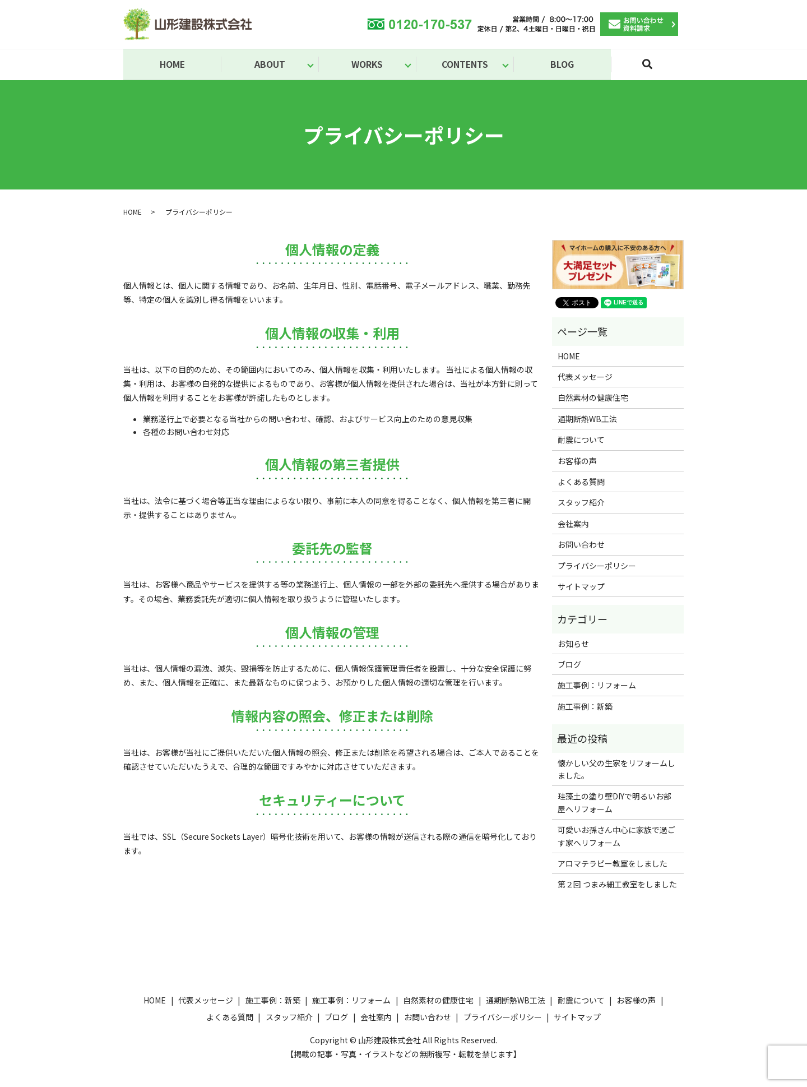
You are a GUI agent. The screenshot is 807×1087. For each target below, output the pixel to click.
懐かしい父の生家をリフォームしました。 (616, 769)
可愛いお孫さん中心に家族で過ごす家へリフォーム (616, 837)
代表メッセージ (585, 377)
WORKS (367, 64)
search (654, 69)
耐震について (581, 440)
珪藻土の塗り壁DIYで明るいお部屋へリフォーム (614, 803)
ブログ (569, 665)
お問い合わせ (581, 545)
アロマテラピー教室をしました (612, 864)
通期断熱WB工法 (587, 419)
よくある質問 (581, 482)
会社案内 (573, 524)
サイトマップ (581, 587)
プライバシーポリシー (597, 566)
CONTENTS (465, 64)
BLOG (562, 64)
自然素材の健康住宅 (593, 398)
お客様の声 (577, 461)
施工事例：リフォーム (597, 686)
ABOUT (269, 64)
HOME (172, 64)
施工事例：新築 (585, 707)
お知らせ (573, 644)
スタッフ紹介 (581, 503)
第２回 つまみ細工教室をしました (617, 885)
